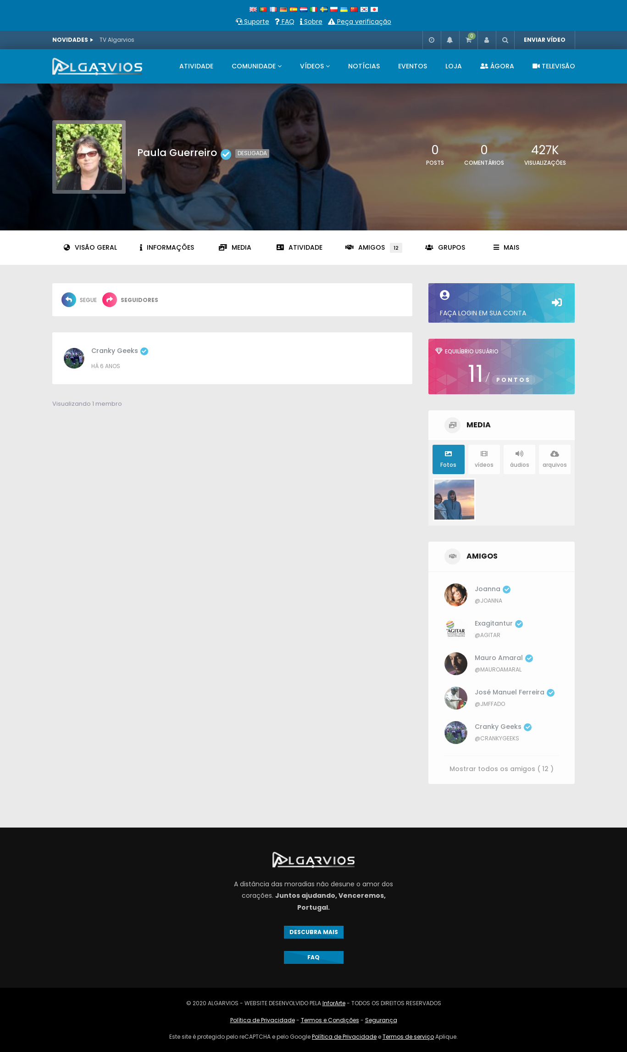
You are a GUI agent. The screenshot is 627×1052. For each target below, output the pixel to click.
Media (235, 247)
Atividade (299, 247)
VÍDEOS (312, 66)
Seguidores (130, 299)
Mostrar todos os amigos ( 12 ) (501, 768)
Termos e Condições (330, 1020)
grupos (445, 247)
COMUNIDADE (254, 66)
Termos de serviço (408, 1037)
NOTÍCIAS (364, 66)
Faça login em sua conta (501, 304)
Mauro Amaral (504, 657)
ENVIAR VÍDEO (545, 40)
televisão (554, 66)
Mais (506, 247)
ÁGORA (497, 66)
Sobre (311, 21)
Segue (79, 299)
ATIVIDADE (196, 66)
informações (167, 247)
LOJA (453, 66)
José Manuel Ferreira (515, 692)
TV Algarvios (117, 40)
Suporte (252, 21)
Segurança (381, 1020)
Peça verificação (359, 21)
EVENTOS (412, 66)
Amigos (373, 248)
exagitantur (499, 623)
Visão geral (90, 247)
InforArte (333, 1003)
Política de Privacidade (262, 1020)
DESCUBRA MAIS (313, 932)
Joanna (492, 588)
